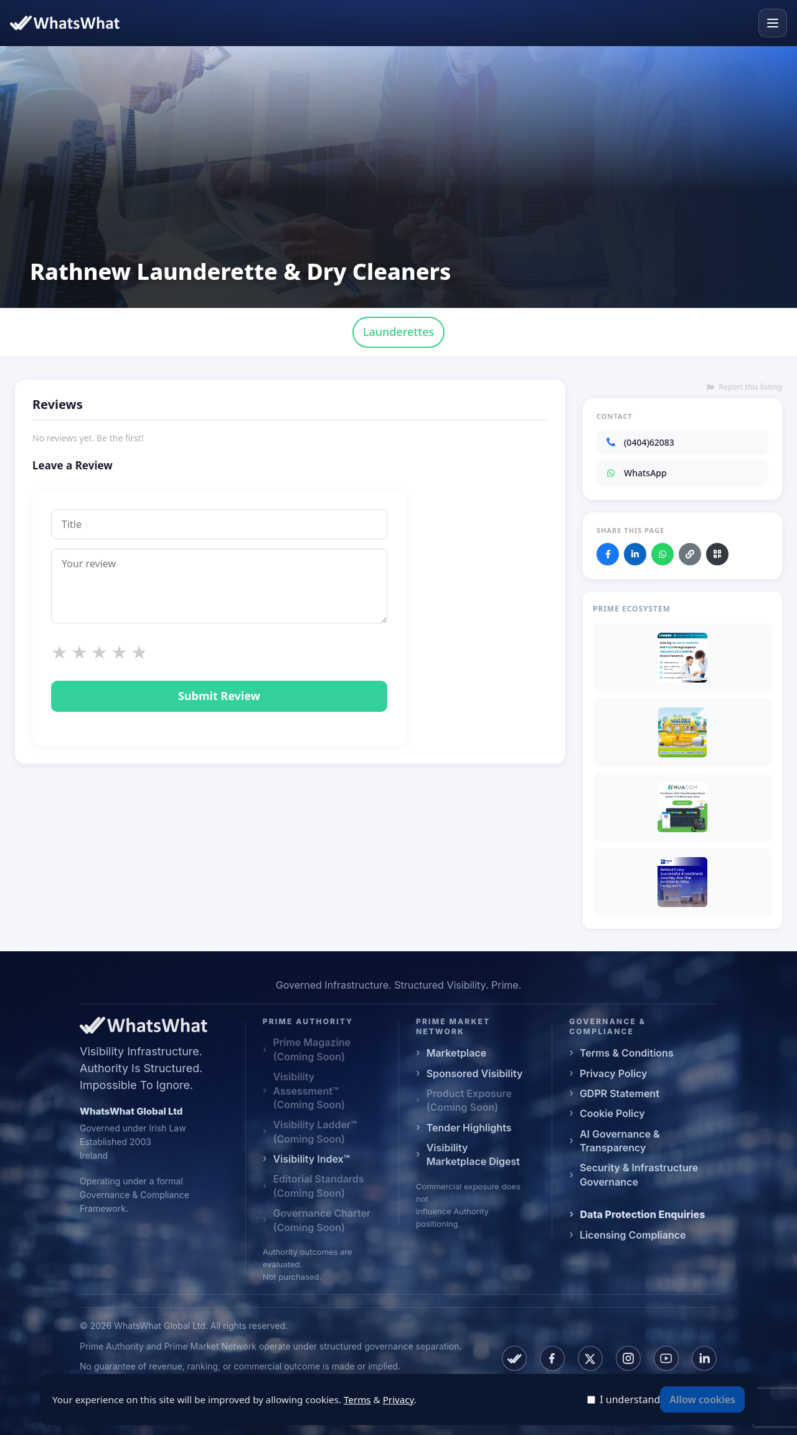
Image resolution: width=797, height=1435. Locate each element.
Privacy (398, 1399)
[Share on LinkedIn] (635, 554)
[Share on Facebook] (608, 554)
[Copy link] (690, 554)
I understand (630, 1399)
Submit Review (219, 695)
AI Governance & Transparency (620, 1141)
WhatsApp (636, 473)
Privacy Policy (614, 1073)
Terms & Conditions (627, 1053)
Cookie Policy (612, 1113)
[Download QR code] (717, 554)
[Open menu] (772, 23)
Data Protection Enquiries (642, 1214)
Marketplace (457, 1053)
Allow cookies (702, 1399)
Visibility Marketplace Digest (473, 1154)
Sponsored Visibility (475, 1073)
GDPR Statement (619, 1093)
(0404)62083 (639, 442)
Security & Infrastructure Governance (639, 1174)
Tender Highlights (469, 1127)
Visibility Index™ (311, 1159)
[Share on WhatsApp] (662, 554)
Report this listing (744, 387)
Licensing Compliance (633, 1235)
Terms (357, 1399)
